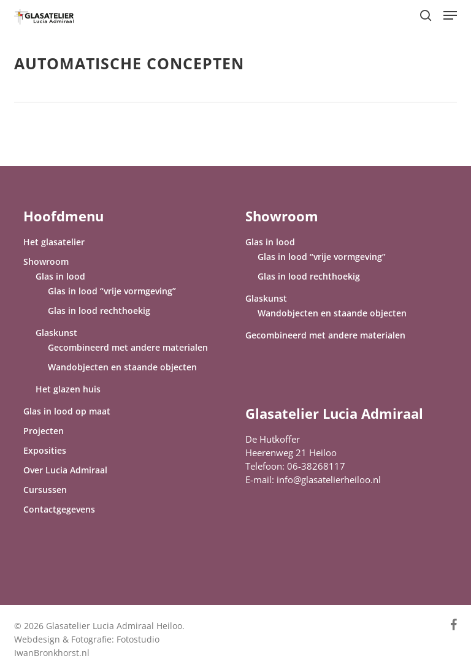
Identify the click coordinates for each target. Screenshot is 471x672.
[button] (450, 15)
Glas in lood (60, 276)
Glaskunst (56, 332)
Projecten (43, 431)
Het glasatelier (54, 242)
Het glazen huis (68, 389)
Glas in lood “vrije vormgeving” (112, 291)
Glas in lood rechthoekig (99, 310)
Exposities (44, 450)
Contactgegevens (59, 509)
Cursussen (45, 489)
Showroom (46, 261)
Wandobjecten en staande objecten (122, 367)
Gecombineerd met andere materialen (128, 347)
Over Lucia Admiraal (65, 470)
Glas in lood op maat (66, 411)
